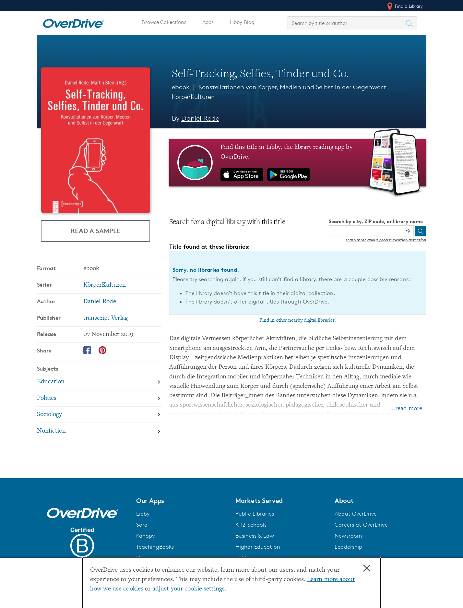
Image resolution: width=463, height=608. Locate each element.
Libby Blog (242, 22)
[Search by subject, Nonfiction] (99, 431)
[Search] (420, 231)
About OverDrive (356, 513)
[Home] (73, 22)
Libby (143, 513)
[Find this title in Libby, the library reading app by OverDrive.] (297, 162)
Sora (142, 524)
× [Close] (366, 568)
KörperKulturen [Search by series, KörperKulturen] (104, 285)
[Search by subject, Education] (99, 382)
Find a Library (404, 6)
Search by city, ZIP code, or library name (376, 221)
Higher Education (257, 546)
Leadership (348, 546)
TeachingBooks (155, 546)
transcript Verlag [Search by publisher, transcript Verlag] (105, 318)
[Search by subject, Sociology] (99, 415)
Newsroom (348, 535)
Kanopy (145, 535)
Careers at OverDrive (361, 524)
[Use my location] (408, 231)
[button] (182, 501)
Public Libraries (254, 513)
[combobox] (346, 23)
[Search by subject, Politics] (99, 398)
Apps (208, 22)
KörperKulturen (193, 97)
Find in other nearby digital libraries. (297, 320)
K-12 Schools (251, 524)
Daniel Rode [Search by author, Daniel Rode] (200, 118)
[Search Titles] (411, 23)
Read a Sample (95, 231)
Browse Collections (164, 22)
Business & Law (254, 535)
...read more (406, 409)
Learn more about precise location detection (386, 239)
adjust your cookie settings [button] (188, 589)
